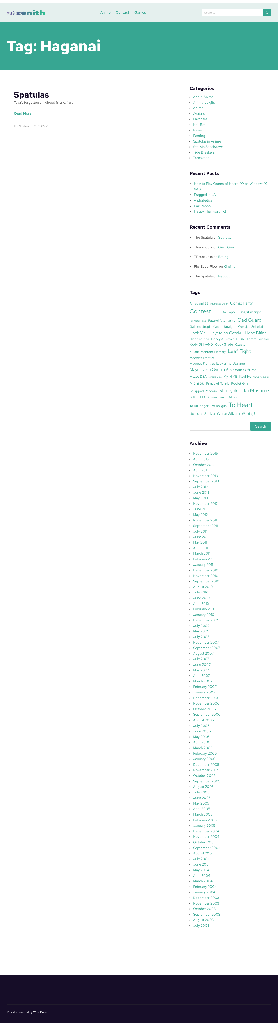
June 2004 (202, 864)
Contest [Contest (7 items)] (200, 311)
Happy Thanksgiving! (210, 211)
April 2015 (201, 459)
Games (139, 12)
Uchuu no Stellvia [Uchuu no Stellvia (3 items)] (202, 413)
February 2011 (203, 559)
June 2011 (200, 536)
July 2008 (201, 636)
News (197, 130)
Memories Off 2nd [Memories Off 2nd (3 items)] (243, 369)
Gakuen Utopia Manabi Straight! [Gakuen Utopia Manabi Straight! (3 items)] (213, 326)
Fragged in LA (205, 194)
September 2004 (206, 848)
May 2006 (201, 736)
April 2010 (201, 603)
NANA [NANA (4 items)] (245, 376)
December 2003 (206, 897)
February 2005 (205, 820)
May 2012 (200, 514)
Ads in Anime (203, 97)
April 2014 (201, 470)
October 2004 (204, 842)
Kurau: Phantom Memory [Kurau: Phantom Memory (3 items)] (208, 351)
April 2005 (201, 809)
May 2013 (200, 498)
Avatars (199, 113)
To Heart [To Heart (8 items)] (240, 404)
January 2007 (204, 692)
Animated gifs (204, 102)
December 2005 (206, 764)
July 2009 (201, 625)
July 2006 (201, 725)
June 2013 (201, 492)
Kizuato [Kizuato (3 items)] (240, 344)
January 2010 (203, 614)
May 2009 (201, 631)
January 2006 (204, 759)
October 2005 (204, 775)
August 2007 (203, 653)
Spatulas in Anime (207, 141)
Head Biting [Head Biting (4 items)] (256, 333)
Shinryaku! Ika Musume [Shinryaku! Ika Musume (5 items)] (244, 390)
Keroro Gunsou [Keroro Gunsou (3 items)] (258, 339)
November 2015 (205, 453)
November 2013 (205, 476)
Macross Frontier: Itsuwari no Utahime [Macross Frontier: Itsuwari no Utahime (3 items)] (217, 363)
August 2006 (203, 720)
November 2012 (205, 503)
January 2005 (204, 825)
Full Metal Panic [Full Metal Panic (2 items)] (198, 320)
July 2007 (201, 659)
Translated (201, 158)
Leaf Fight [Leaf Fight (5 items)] (239, 351)
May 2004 (201, 870)
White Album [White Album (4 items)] (228, 413)
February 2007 (205, 686)
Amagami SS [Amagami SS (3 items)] (199, 303)
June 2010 (201, 598)
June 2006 (202, 731)
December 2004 (206, 831)
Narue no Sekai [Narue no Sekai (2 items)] (261, 376)
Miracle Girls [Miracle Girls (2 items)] (215, 376)
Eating (223, 256)
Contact (121, 12)
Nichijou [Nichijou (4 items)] (197, 383)
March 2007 (202, 681)
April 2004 (201, 875)
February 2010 (204, 609)
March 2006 (203, 748)
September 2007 (206, 648)
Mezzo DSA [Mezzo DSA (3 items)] (198, 376)
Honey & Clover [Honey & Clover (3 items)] (222, 339)
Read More (23, 116)
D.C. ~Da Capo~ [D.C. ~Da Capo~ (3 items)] (225, 312)
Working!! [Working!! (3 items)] (248, 413)
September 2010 (206, 581)
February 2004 (205, 886)
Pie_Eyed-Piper (206, 266)
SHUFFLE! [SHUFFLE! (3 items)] (197, 397)
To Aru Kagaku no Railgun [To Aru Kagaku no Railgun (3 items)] (208, 405)
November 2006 (206, 703)
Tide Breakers (204, 152)
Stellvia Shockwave (208, 146)
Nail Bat (199, 124)
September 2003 (206, 914)
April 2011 (200, 548)
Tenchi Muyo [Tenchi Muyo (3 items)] (228, 397)
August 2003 (203, 920)
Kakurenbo (202, 206)
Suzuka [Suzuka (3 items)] (212, 397)
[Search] (267, 12)
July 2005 (201, 792)
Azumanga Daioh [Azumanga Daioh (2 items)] (219, 303)
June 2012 (201, 509)
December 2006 (206, 698)
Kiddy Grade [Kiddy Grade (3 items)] (224, 344)
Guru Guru (226, 247)
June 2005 (202, 797)
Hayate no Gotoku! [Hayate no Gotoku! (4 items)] (226, 333)
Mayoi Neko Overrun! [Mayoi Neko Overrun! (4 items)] (209, 369)
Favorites (200, 119)
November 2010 (205, 576)
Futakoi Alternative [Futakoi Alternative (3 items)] (221, 320)
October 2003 (204, 909)
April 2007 (201, 675)
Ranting (199, 135)
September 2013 (206, 481)
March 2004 (203, 881)
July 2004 (201, 859)
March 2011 (201, 553)
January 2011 (203, 564)
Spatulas (31, 95)
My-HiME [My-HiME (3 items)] (230, 376)
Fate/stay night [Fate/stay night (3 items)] (250, 312)
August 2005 (203, 786)
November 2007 (206, 642)
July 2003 (201, 925)
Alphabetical (203, 200)
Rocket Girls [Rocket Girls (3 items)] (240, 383)
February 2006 (205, 753)
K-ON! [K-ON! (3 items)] (240, 339)
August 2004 (203, 853)
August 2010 (203, 587)
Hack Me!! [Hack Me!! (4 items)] (198, 333)
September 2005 (206, 781)
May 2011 (200, 542)
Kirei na (229, 266)
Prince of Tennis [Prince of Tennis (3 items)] (217, 383)
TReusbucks (203, 247)
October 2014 (204, 464)
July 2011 (200, 531)
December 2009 (206, 620)
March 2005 (202, 814)
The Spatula (203, 237)
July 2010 (200, 592)
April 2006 (201, 742)
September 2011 (205, 525)
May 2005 (201, 803)
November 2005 (206, 770)
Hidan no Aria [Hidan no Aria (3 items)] (199, 339)
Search (260, 426)
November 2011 (205, 520)
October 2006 (204, 709)
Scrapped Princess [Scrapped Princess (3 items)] (203, 391)
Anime (104, 12)
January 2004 (204, 892)
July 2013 (200, 487)
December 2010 (205, 570)
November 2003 (206, 903)
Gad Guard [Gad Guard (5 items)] (249, 320)
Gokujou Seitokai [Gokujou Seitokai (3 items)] (250, 326)
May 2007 (201, 670)
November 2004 (206, 836)
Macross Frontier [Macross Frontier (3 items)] (202, 358)
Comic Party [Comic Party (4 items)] (241, 303)
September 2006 (206, 714)
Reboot (224, 276)
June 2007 (202, 664)
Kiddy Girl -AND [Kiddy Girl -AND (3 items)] (201, 344)
